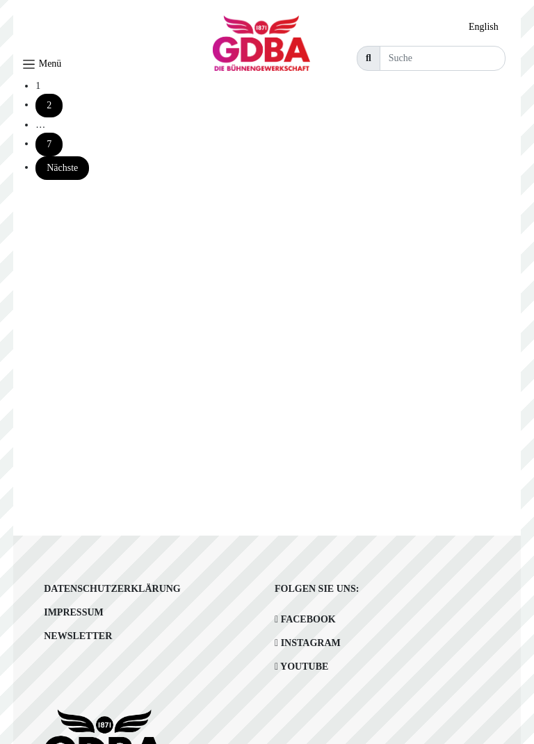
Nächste (62, 168)
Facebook (305, 619)
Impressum (74, 612)
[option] (487, 27)
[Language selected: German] (487, 27)
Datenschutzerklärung (112, 589)
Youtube (301, 666)
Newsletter (78, 636)
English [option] (484, 27)
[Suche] (442, 58)
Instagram (308, 643)
